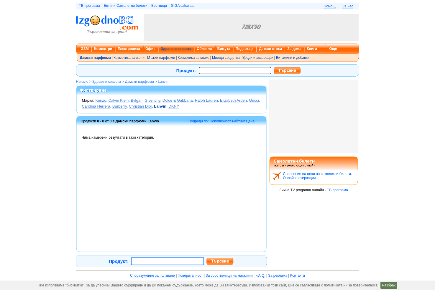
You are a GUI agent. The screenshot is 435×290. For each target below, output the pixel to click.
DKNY (173, 106)
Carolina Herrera (96, 106)
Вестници (159, 6)
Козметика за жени (129, 58)
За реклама (278, 275)
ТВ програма (89, 6)
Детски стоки (270, 49)
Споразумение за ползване (152, 275)
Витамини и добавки (293, 58)
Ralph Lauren (206, 100)
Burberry (119, 106)
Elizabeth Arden (233, 100)
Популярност (220, 121)
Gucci (254, 100)
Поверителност (190, 275)
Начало (82, 82)
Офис (150, 49)
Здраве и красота (176, 49)
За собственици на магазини (229, 275)
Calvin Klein (118, 100)
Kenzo (100, 100)
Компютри (103, 49)
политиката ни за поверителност (350, 285)
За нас (347, 6)
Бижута (223, 49)
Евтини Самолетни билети (125, 6)
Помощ (329, 6)
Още (333, 49)
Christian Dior (140, 106)
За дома (294, 49)
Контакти (297, 275)
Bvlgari (136, 100)
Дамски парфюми (139, 82)
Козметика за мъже (193, 58)
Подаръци (245, 49)
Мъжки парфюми (161, 58)
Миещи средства (226, 58)
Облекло (204, 49)
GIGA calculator (183, 6)
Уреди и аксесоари (257, 58)
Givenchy (152, 100)
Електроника (129, 49)
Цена (250, 121)
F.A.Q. (260, 275)
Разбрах (389, 285)
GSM (85, 49)
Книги (312, 49)
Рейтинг (238, 121)
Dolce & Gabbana (177, 100)
